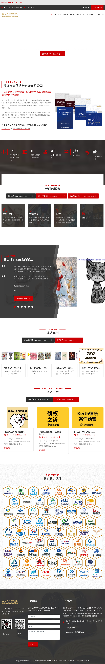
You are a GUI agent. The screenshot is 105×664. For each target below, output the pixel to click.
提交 (31, 644)
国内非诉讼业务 (50, 196)
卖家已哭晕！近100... (65, 367)
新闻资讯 (64, 399)
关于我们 (92, 14)
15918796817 (30, 7)
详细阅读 (7, 448)
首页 (52, 14)
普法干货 (85, 14)
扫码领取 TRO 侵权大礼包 (51, 54)
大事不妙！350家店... (13, 367)
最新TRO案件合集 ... (91, 367)
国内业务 (72, 14)
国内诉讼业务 (82, 196)
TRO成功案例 (37, 340)
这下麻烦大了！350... (39, 367)
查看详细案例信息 (22, 299)
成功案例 (78, 14)
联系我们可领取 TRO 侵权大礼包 (26, 2)
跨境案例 (67, 340)
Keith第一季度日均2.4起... (84, 432)
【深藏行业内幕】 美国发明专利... (17, 432)
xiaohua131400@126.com (13, 7)
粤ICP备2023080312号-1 (81, 661)
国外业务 (65, 14)
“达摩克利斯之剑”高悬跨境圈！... (50, 433)
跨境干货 (38, 399)
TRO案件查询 (97, 7)
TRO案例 (58, 14)
